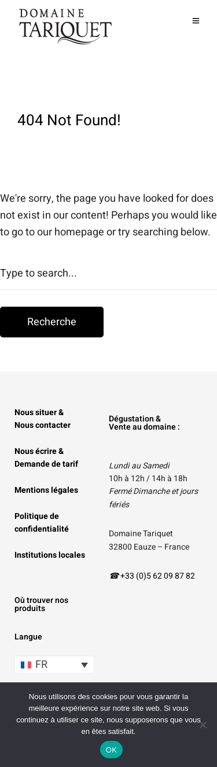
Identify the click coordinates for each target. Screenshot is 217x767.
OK (111, 750)
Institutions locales (49, 555)
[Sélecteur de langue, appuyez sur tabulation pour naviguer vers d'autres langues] (54, 664)
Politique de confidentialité (41, 522)
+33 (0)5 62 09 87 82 (157, 576)
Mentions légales (46, 490)
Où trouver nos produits (41, 604)
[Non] (202, 724)
